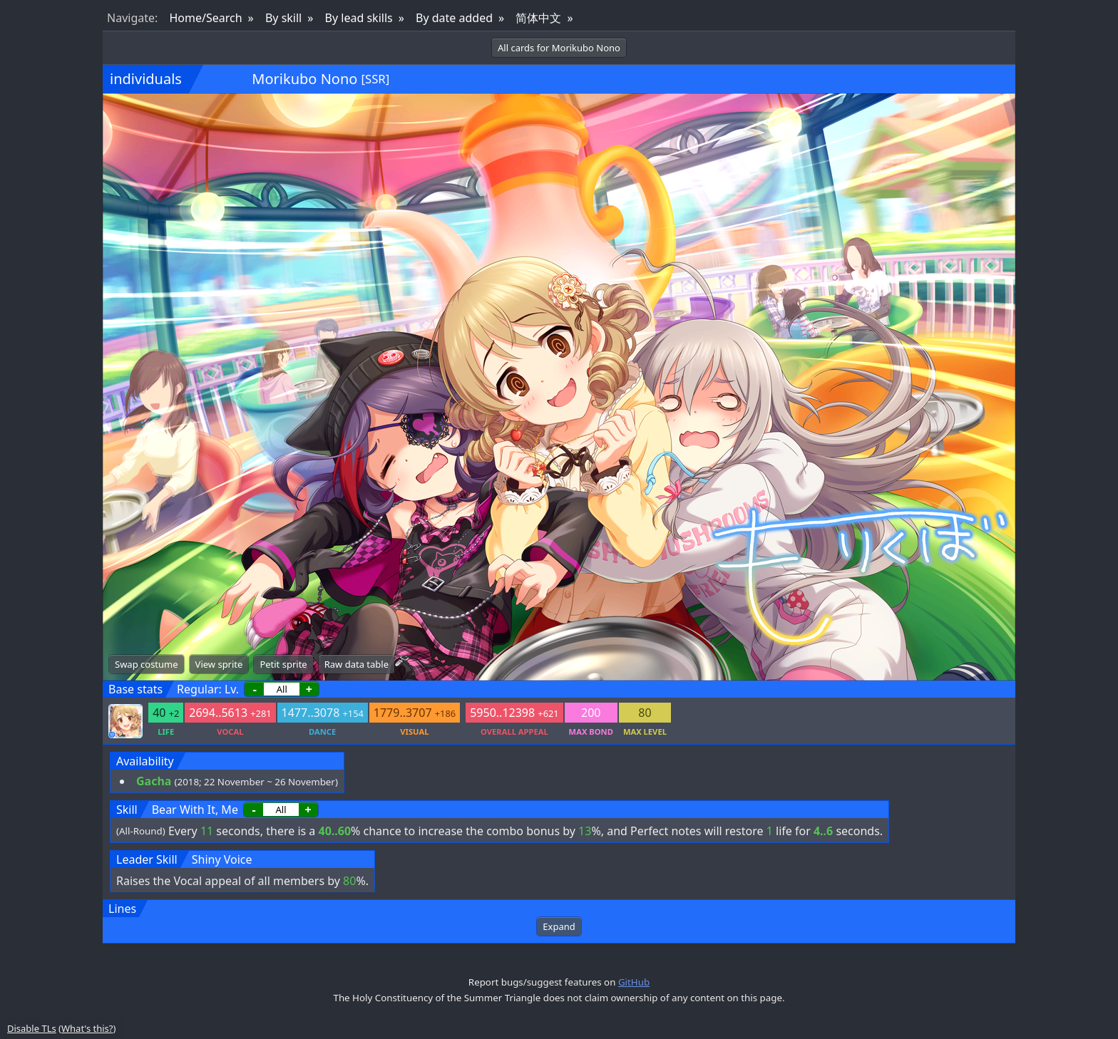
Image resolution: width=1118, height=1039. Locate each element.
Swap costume (146, 664)
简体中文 (538, 18)
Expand (559, 926)
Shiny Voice (222, 859)
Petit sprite (283, 664)
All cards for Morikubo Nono (559, 47)
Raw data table (356, 664)
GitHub (634, 982)
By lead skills (359, 18)
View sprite (219, 664)
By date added (454, 18)
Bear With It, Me (195, 809)
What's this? (87, 1028)
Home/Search (205, 18)
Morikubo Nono (304, 78)
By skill (283, 18)
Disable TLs (31, 1028)
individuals (146, 78)
